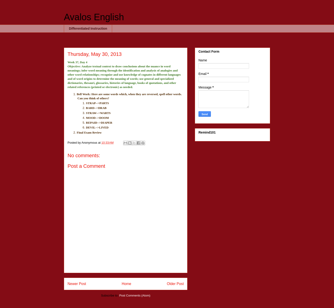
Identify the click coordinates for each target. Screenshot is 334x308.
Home (126, 284)
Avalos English (94, 17)
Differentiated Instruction (88, 28)
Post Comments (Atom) (134, 295)
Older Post (175, 284)
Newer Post (77, 284)
